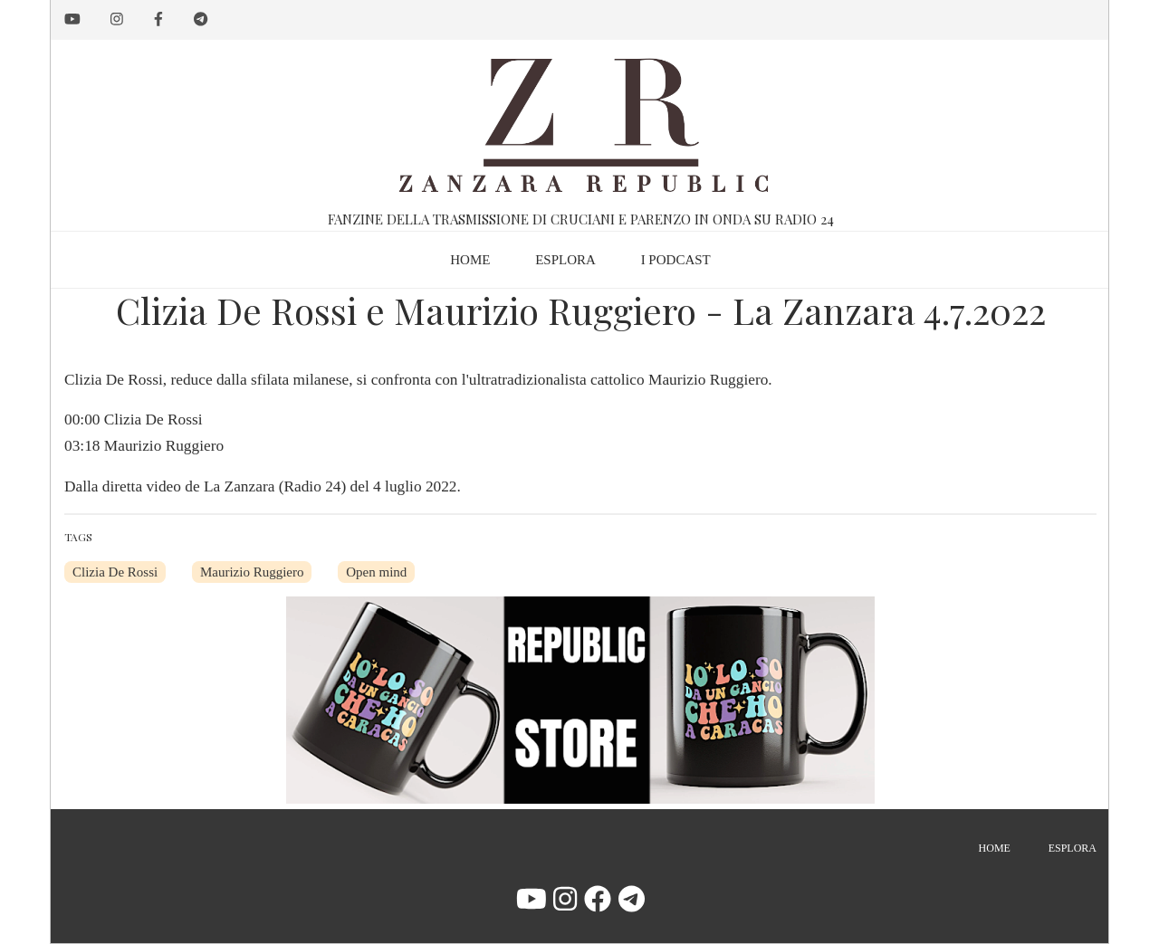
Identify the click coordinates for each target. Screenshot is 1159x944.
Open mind (376, 572)
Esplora (1073, 848)
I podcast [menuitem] (676, 260)
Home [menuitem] (470, 260)
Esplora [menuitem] (565, 260)
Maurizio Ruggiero (252, 572)
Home (995, 848)
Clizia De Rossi (115, 572)
